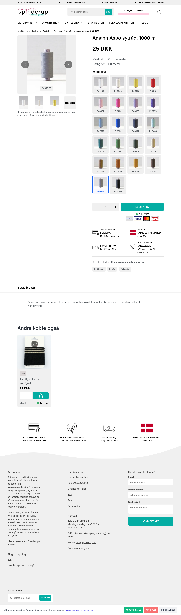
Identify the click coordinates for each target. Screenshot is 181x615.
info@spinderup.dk (86, 542)
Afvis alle (151, 610)
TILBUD (143, 22)
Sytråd (69, 31)
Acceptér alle (133, 610)
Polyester (58, 31)
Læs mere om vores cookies (79, 610)
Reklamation (74, 506)
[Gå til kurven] (159, 12)
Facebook (73, 548)
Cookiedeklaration (77, 488)
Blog (10, 559)
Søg (108, 11)
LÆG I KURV (142, 206)
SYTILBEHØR (73, 22)
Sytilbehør (33, 31)
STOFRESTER (96, 22)
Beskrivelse (26, 287)
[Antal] (105, 207)
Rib (23, 374)
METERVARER (26, 22)
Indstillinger (168, 610)
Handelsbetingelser (78, 477)
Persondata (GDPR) (78, 483)
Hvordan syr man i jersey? (21, 565)
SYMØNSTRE (50, 22)
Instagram (84, 548)
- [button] (96, 206)
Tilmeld (45, 597)
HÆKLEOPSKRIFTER (121, 22)
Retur (70, 500)
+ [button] (115, 206)
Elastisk (46, 31)
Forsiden (21, 31)
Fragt (70, 494)
